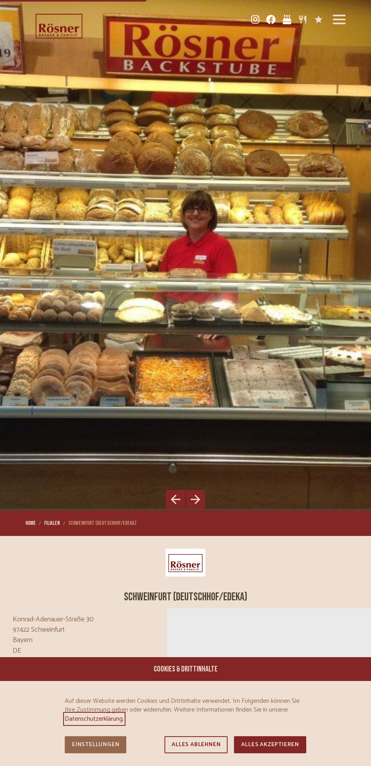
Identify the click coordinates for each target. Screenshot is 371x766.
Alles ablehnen (196, 744)
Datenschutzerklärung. (94, 719)
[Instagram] (255, 19)
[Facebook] (271, 19)
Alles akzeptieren (270, 744)
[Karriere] (318, 19)
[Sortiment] (302, 19)
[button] (339, 19)
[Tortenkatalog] (287, 19)
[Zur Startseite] (59, 25)
